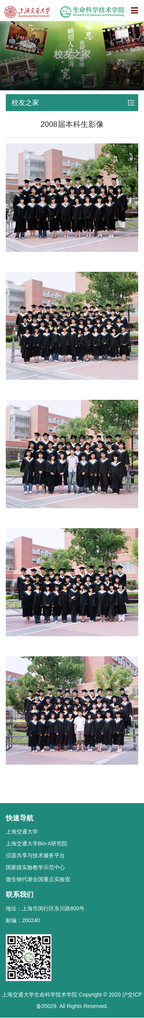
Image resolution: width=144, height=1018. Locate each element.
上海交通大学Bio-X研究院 (36, 843)
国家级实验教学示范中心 (35, 867)
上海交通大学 (22, 831)
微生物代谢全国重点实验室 (38, 879)
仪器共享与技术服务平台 (35, 855)
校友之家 (25, 102)
